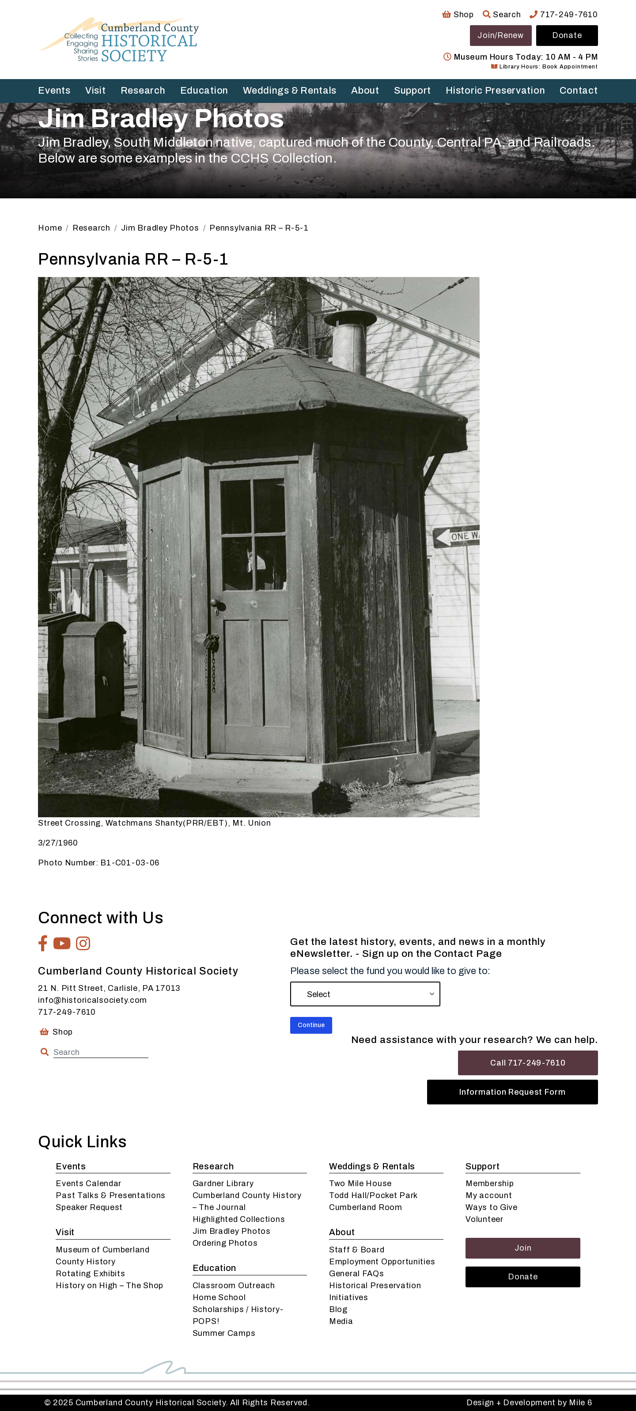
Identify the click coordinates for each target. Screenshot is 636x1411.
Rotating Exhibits (90, 1273)
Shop (457, 14)
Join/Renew (500, 35)
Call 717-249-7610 (527, 1062)
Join (523, 1248)
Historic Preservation (495, 90)
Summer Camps (224, 1333)
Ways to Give (492, 1207)
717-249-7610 (564, 14)
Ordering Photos (225, 1243)
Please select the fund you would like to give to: (390, 971)
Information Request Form (512, 1092)
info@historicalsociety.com (92, 1000)
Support (412, 90)
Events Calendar (88, 1183)
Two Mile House (360, 1183)
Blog (338, 1309)
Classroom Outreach (234, 1285)
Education (204, 90)
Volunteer (484, 1219)
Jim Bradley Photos (232, 1231)
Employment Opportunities (382, 1261)
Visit (95, 90)
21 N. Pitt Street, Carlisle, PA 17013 (109, 988)
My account (489, 1195)
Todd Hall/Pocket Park (373, 1195)
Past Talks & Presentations (111, 1195)
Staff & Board (356, 1249)
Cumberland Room (365, 1207)
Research (143, 90)
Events (54, 90)
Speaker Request (89, 1207)
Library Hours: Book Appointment (544, 67)
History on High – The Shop (109, 1285)
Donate (567, 35)
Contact (579, 90)
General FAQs (356, 1273)
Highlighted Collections (239, 1219)
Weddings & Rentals (290, 90)
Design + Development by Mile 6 (529, 1402)
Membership (490, 1183)
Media (341, 1321)
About (365, 90)
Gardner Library (223, 1183)
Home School (219, 1297)
